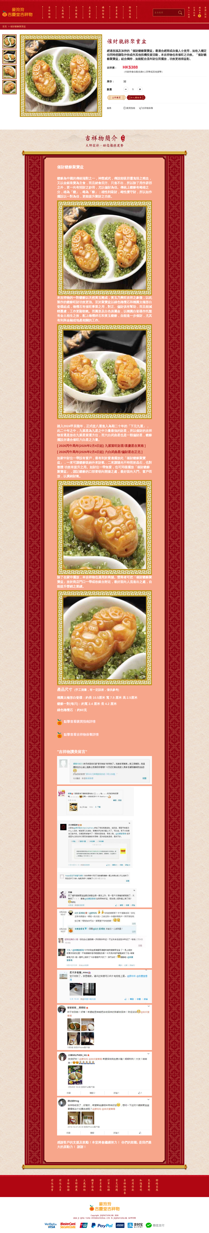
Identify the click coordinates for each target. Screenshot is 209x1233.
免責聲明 (149, 1185)
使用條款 (132, 1185)
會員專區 (116, 12)
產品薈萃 (89, 12)
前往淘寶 (52, 1185)
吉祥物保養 (146, 108)
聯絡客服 (130, 12)
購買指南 (129, 108)
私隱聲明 (140, 1185)
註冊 (189, 15)
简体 (205, 15)
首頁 (4, 26)
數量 (109, 89)
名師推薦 (76, 12)
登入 (189, 8)
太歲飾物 (62, 12)
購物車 (200, 11)
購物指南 (103, 12)
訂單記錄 (194, 11)
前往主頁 (60, 1185)
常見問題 (116, 1185)
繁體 (205, 8)
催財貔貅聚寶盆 (18, 26)
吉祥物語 (49, 12)
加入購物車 (135, 97)
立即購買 (116, 97)
